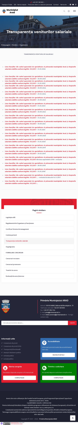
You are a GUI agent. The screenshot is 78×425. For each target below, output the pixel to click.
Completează (19, 378)
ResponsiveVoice (15, 423)
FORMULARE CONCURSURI (14, 253)
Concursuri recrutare (12, 259)
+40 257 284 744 (49, 310)
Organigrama (10, 247)
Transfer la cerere (12, 270)
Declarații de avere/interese (15, 276)
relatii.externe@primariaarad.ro (56, 315)
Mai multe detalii (58, 355)
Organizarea (23, 45)
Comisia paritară (11, 235)
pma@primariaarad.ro (52, 313)
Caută (72, 323)
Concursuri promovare (13, 265)
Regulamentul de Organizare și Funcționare (20, 223)
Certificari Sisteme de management (17, 229)
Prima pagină (5, 45)
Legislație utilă (10, 218)
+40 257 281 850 (38, 2)
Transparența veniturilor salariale (17, 241)
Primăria (14, 45)
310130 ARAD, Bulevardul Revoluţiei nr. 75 (59, 306)
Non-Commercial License (17, 424)
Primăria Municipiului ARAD (48, 419)
